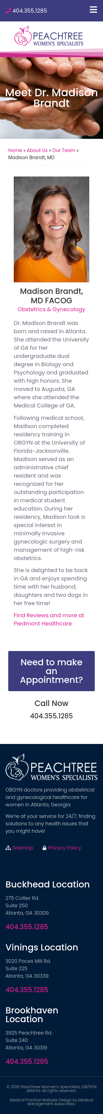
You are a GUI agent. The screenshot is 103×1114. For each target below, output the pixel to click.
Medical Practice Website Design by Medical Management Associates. (51, 1102)
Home (15, 150)
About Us (37, 150)
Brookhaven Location (31, 1014)
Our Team (63, 150)
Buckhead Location (47, 884)
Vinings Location (41, 947)
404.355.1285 (29, 11)
